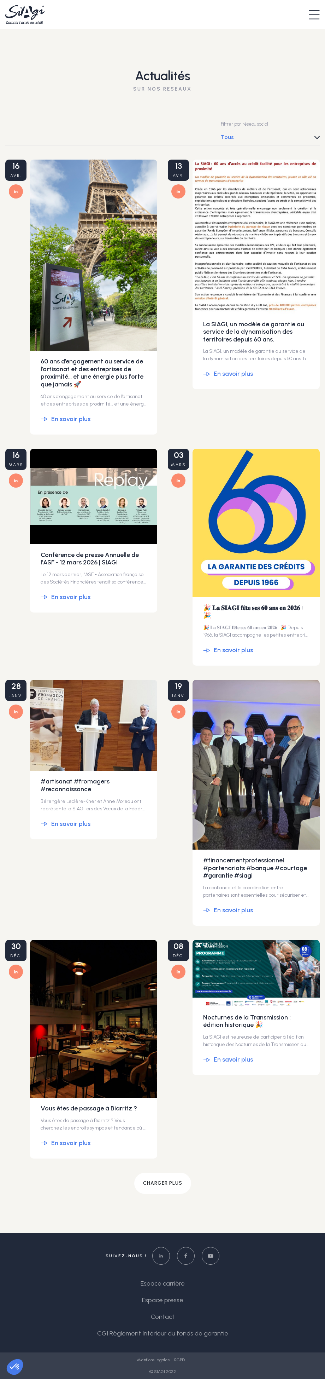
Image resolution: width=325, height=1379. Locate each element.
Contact (163, 1317)
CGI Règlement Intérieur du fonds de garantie (162, 1333)
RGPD (179, 1359)
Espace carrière (163, 1283)
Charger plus (162, 1183)
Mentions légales (154, 1359)
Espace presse (162, 1300)
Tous (227, 137)
